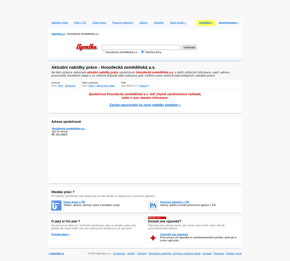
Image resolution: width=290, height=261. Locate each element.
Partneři (141, 253)
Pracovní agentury (122, 22)
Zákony (143, 22)
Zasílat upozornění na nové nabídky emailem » (145, 105)
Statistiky (159, 22)
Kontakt (207, 253)
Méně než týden (105, 85)
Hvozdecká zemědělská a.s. (68, 128)
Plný (60, 85)
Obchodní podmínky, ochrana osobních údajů (175, 253)
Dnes (91, 85)
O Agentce (119, 253)
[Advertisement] (145, 9)
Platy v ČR (80, 22)
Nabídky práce (59, 22)
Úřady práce (99, 22)
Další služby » (178, 22)
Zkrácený (70, 85)
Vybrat (144, 85)
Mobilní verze (234, 253)
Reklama (219, 253)
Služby (131, 253)
